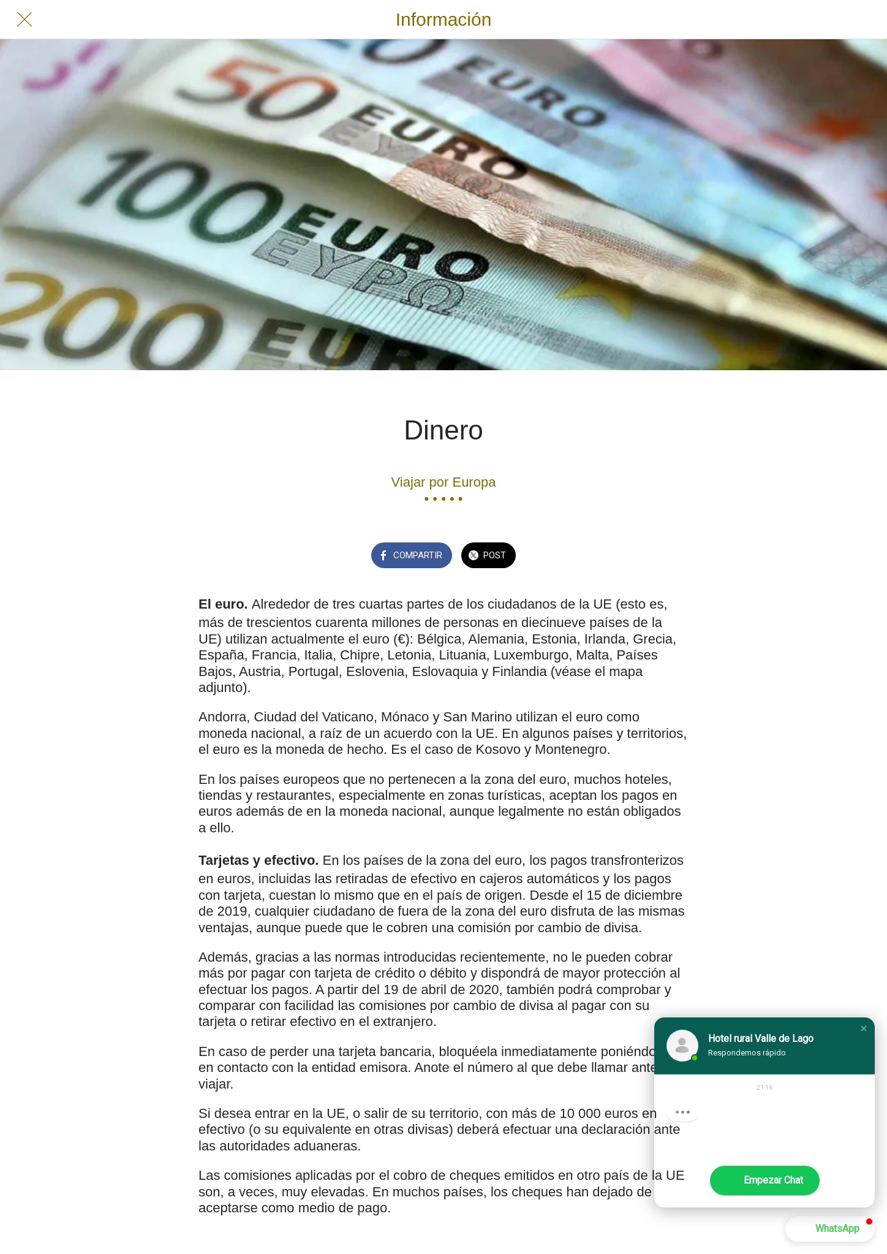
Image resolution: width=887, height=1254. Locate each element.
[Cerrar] (24, 19)
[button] (864, 1028)
